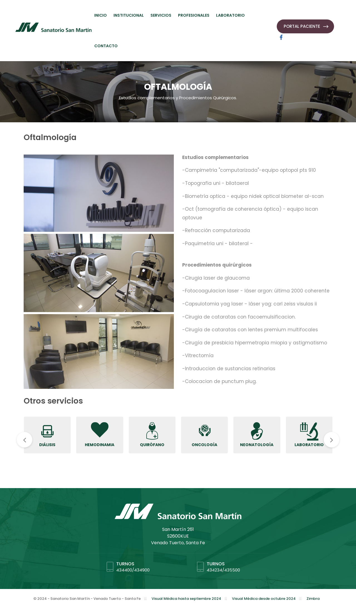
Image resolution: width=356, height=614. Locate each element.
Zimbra (313, 598)
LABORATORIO (230, 15)
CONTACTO (106, 46)
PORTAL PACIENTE (302, 26)
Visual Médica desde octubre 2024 (264, 598)
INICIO (100, 15)
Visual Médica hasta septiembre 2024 (186, 598)
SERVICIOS (160, 15)
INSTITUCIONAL (128, 15)
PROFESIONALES (193, 15)
